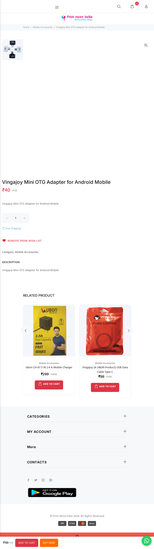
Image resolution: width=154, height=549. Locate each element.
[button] (57, 6)
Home (26, 27)
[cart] (132, 6)
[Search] (119, 6)
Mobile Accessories (43, 27)
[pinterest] (50, 480)
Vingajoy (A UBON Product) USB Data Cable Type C (105, 369)
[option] (12, 51)
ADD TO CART (51, 384)
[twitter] (35, 480)
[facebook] (28, 480)
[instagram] (43, 480)
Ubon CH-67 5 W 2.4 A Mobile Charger (48, 367)
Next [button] (128, 330)
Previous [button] (25, 330)
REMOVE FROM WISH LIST (22, 240)
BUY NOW (49, 543)
